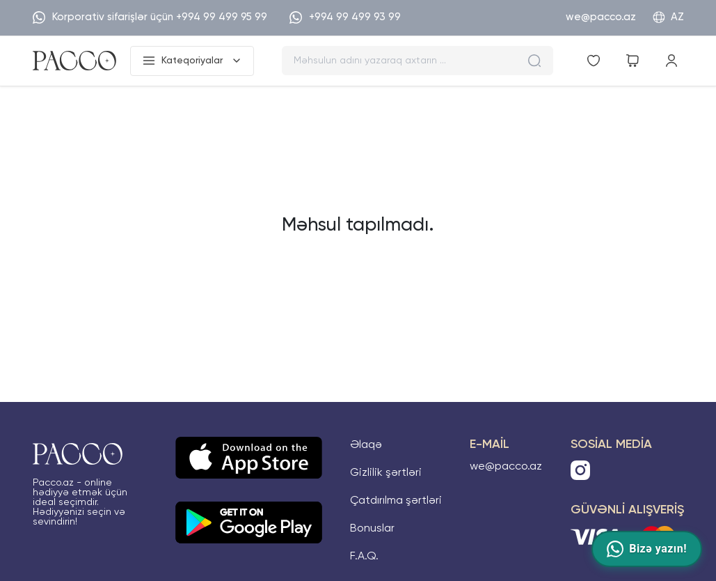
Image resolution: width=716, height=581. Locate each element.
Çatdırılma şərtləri (396, 500)
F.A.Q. (364, 556)
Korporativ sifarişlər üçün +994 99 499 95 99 (150, 17)
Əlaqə (366, 445)
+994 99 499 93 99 (345, 17)
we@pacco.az (601, 17)
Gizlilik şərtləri (386, 473)
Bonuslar (372, 528)
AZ (668, 17)
